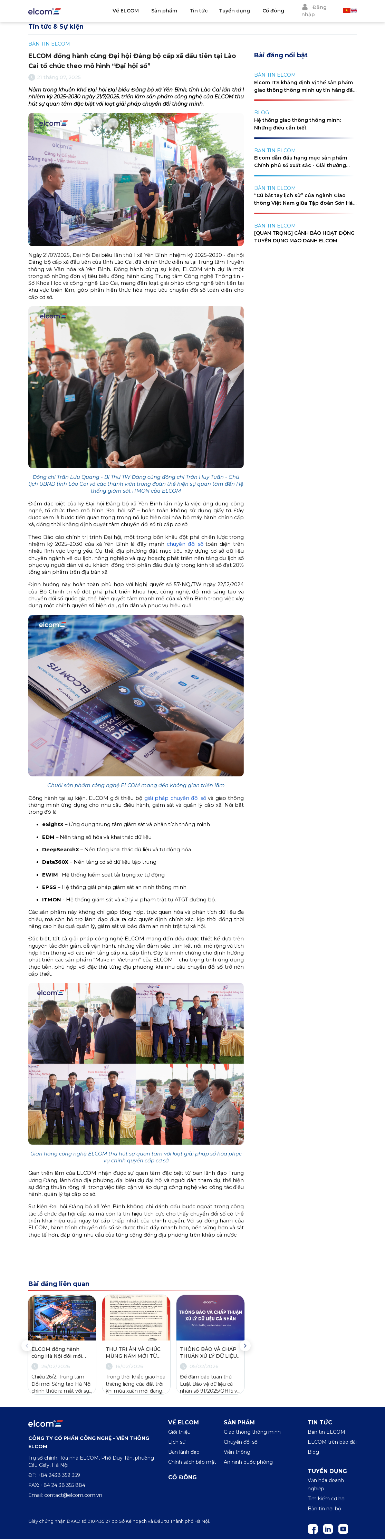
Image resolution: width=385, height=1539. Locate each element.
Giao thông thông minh (252, 1432)
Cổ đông (273, 11)
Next (245, 1345)
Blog (313, 1452)
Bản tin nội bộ (324, 1509)
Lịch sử (176, 1442)
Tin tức (199, 11)
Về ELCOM (126, 11)
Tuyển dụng (234, 11)
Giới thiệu (179, 1432)
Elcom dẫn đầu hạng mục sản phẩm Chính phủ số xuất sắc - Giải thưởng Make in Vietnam (300, 165)
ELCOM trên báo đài (332, 1442)
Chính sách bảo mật (192, 1462)
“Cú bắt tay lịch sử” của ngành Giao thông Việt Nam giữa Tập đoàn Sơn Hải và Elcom (304, 203)
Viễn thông (237, 1452)
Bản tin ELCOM (326, 1432)
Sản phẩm (164, 11)
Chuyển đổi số (241, 1442)
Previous (26, 1345)
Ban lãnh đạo (184, 1452)
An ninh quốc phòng (248, 1462)
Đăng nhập (314, 10)
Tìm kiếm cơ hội (327, 1499)
